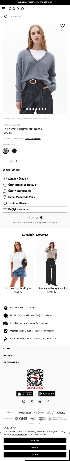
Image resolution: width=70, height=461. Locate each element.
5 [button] (36, 109)
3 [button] (30, 109)
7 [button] (42, 109)
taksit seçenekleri (33, 138)
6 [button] (39, 109)
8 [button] (45, 109)
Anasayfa (6, 118)
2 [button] (27, 109)
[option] (35, 67)
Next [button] (1, 67)
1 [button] (24, 109)
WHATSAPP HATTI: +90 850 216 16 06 (35, 2)
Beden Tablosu (11, 170)
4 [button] (33, 109)
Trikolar (18, 118)
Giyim (12, 118)
